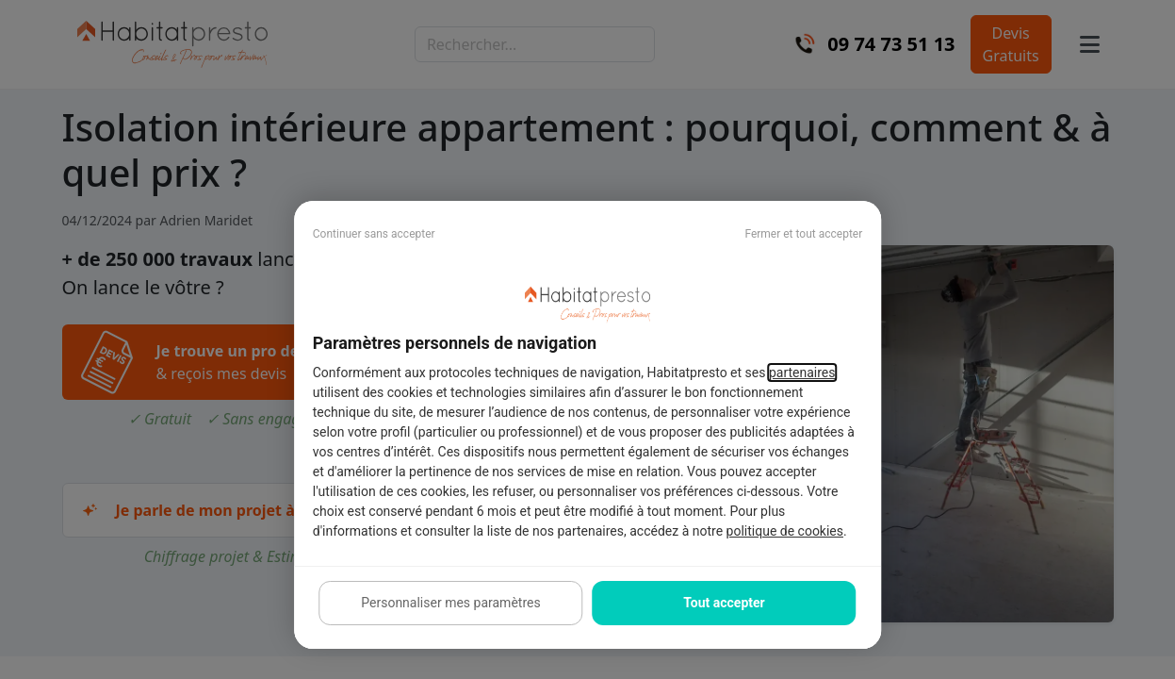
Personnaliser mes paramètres (450, 602)
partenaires (802, 372)
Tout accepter (723, 602)
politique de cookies (784, 530)
